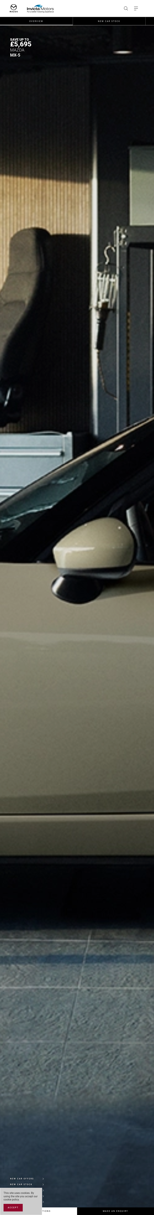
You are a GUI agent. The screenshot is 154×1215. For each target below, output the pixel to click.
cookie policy (11, 1199)
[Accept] (13, 1207)
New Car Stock (109, 21)
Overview (36, 21)
